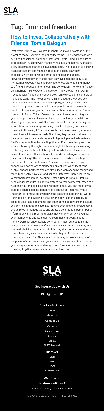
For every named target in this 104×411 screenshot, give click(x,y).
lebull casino (43, 407)
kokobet (31, 407)
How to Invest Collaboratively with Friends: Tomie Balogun (51, 40)
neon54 (73, 407)
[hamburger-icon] (98, 11)
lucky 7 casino (60, 407)
